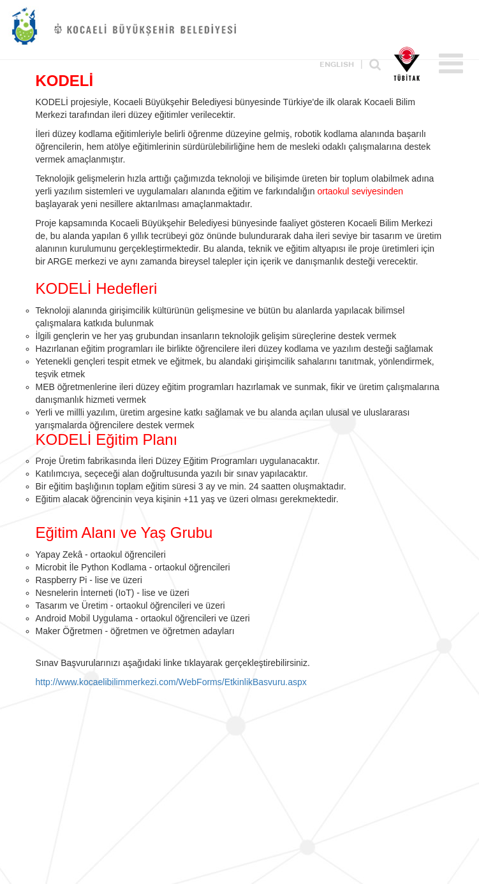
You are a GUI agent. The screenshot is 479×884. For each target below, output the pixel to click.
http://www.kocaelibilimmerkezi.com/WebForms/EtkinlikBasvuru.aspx (171, 682)
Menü (451, 63)
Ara (375, 65)
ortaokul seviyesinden (360, 191)
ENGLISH (337, 65)
